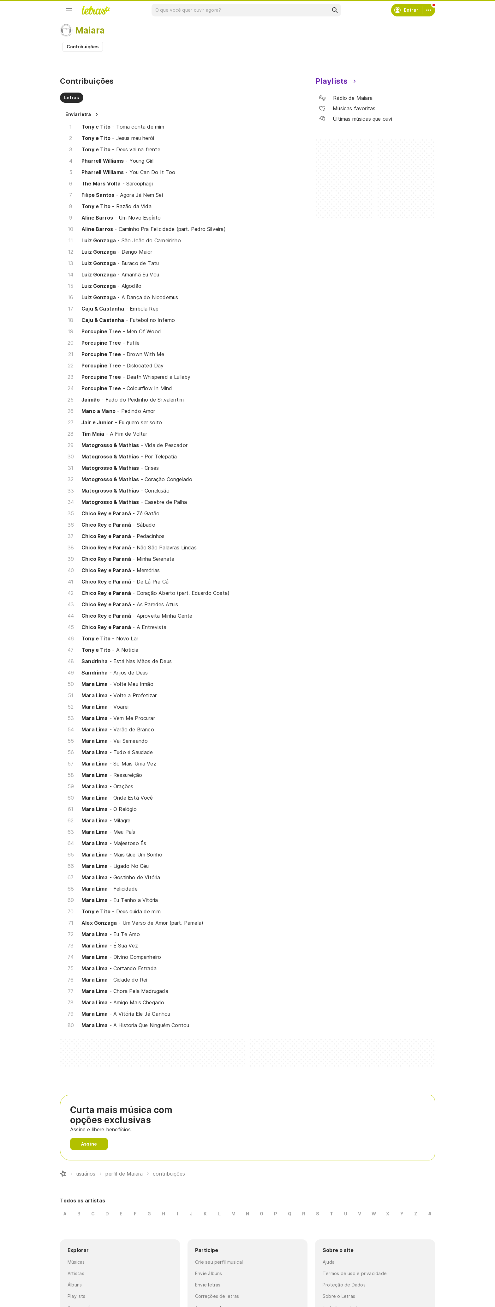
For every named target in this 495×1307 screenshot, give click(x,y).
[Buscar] (334, 10)
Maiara (90, 30)
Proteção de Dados (344, 1284)
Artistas (76, 1273)
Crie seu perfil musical (219, 1262)
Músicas (76, 1262)
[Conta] (428, 10)
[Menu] (69, 10)
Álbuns (75, 1284)
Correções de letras (217, 1296)
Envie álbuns (208, 1273)
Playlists (76, 1296)
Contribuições (83, 46)
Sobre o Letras (339, 1296)
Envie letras (208, 1284)
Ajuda (329, 1262)
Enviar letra (78, 114)
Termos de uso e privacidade (355, 1273)
